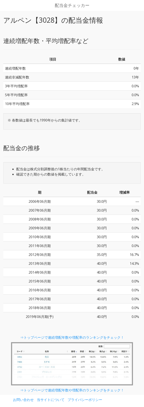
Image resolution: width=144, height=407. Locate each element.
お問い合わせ (23, 399)
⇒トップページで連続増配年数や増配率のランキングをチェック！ (72, 337)
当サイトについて (51, 399)
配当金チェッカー (72, 5)
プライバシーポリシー (85, 399)
